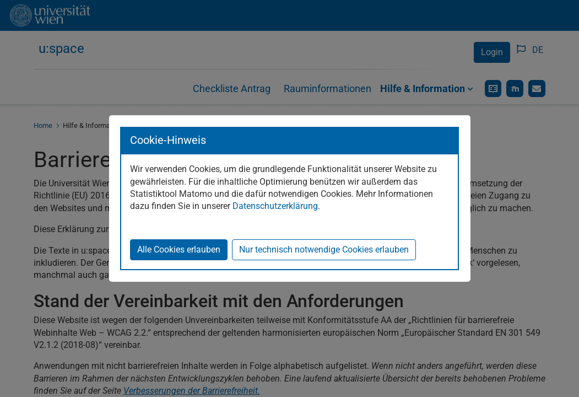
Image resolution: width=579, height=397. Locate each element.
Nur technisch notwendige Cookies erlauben (324, 249)
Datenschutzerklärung (275, 206)
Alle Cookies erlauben (178, 249)
